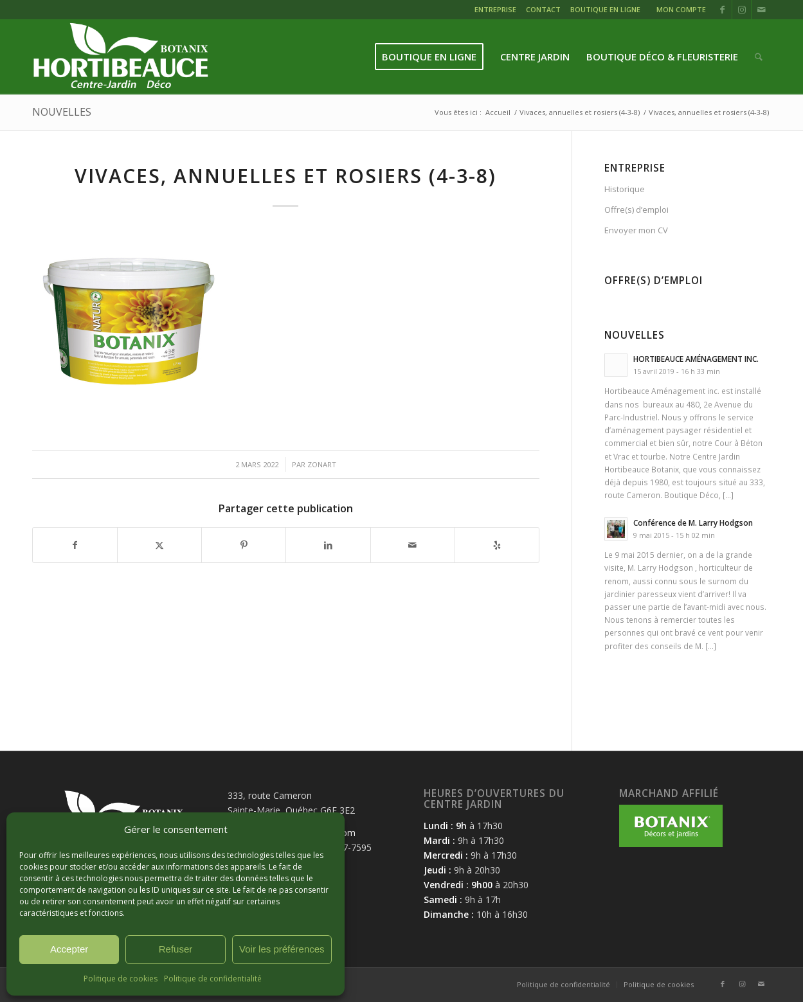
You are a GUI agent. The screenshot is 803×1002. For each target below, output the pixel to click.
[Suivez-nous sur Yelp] (497, 545)
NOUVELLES (61, 112)
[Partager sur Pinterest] (243, 545)
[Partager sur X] (159, 545)
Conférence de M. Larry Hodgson (693, 522)
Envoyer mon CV (636, 230)
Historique (624, 189)
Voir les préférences (282, 949)
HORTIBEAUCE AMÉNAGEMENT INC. (696, 358)
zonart (321, 464)
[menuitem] (497, 11)
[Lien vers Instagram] (741, 9)
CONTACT (543, 9)
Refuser (176, 949)
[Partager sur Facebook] (75, 545)
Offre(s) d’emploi (636, 209)
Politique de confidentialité (213, 978)
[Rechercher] (758, 57)
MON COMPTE (681, 9)
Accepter (69, 949)
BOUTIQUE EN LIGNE (605, 9)
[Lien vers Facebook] (722, 9)
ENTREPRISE (495, 9)
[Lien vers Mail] (761, 9)
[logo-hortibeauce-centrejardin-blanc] (120, 57)
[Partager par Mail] (413, 545)
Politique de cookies (121, 978)
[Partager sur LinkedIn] (328, 545)
